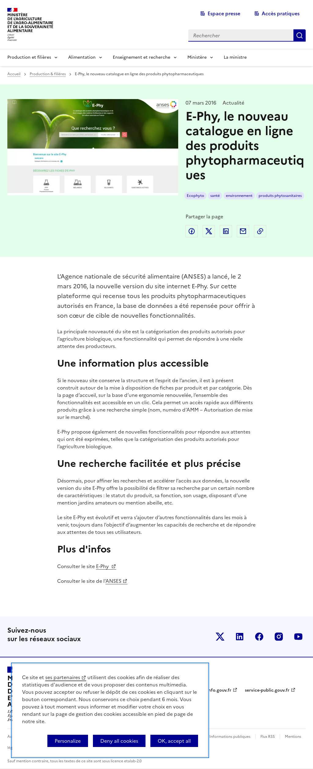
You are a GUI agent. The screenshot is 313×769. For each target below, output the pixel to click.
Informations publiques (229, 736)
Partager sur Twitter (209, 231)
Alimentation (82, 57)
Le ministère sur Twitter (220, 636)
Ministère (197, 57)
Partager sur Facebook (192, 231)
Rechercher (299, 35)
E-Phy (103, 566)
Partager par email (243, 231)
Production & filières (48, 74)
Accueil (13, 74)
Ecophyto (195, 195)
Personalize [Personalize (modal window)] (68, 741)
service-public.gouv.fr (267, 690)
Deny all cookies (119, 741)
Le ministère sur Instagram (278, 636)
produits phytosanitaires (280, 195)
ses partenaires (62, 677)
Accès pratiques (281, 13)
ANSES (113, 581)
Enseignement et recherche (141, 57)
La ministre (235, 57)
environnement (239, 195)
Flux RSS (267, 736)
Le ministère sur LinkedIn (239, 636)
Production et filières (29, 57)
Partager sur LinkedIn (226, 231)
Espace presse (224, 13)
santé (215, 195)
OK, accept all (174, 741)
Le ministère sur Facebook (259, 636)
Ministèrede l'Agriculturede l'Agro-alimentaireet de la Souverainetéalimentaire (30, 23)
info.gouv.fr (219, 690)
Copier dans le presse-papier (260, 231)
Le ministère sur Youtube (298, 636)
